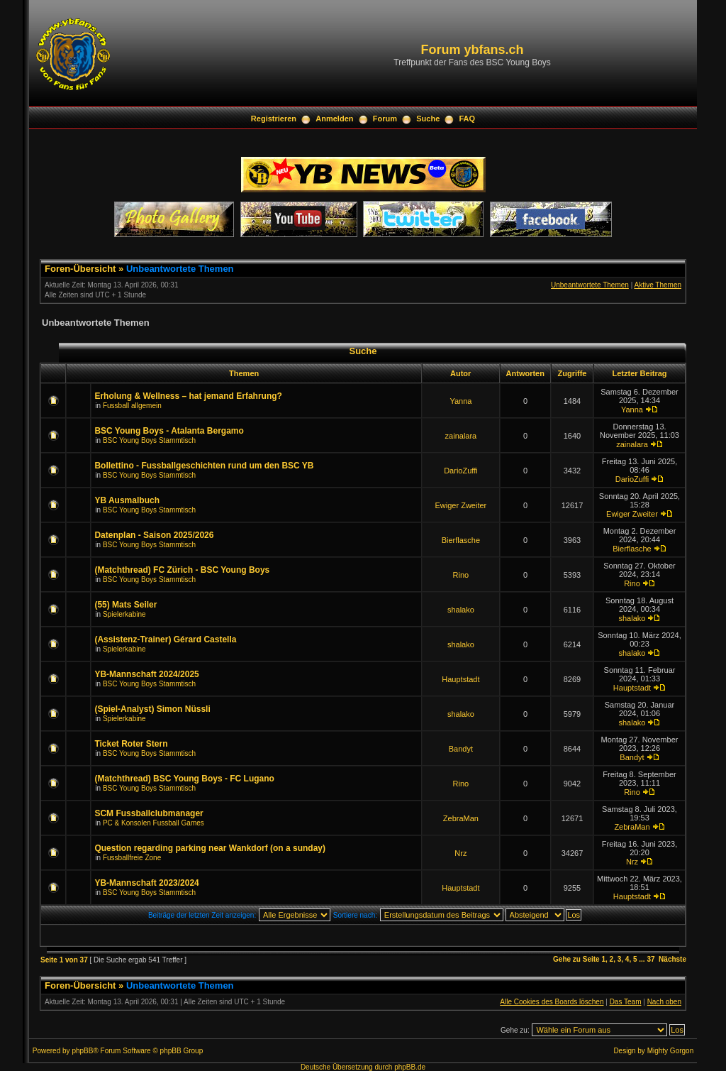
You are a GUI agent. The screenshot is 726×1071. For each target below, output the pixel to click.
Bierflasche (461, 540)
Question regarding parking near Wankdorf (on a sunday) (209, 848)
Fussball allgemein (132, 406)
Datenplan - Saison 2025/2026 (153, 535)
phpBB (82, 1051)
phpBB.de (409, 1067)
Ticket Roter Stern (130, 744)
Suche (428, 118)
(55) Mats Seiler (125, 605)
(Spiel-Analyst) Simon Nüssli (152, 709)
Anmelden (334, 118)
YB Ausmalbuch (127, 500)
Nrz (460, 853)
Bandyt (461, 749)
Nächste (672, 959)
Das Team (626, 1002)
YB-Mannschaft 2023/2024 (146, 883)
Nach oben (664, 1002)
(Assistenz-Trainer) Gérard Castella (165, 639)
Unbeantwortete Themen (180, 268)
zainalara (461, 436)
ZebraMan (461, 818)
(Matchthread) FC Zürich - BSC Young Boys (181, 570)
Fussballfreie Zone (132, 858)
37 (650, 959)
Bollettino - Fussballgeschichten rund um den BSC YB (203, 466)
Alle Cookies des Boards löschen (551, 1002)
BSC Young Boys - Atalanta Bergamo (168, 431)
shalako (460, 609)
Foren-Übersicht (80, 268)
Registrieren (273, 118)
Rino (461, 575)
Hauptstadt (460, 679)
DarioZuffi (460, 470)
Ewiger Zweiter (461, 505)
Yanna (460, 401)
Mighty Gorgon (670, 1051)
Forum (385, 118)
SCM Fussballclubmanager (148, 813)
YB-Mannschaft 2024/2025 (146, 674)
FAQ (467, 118)
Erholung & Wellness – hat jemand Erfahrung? (187, 396)
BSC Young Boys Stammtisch (149, 440)
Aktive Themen (657, 285)
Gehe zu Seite (576, 959)
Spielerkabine (124, 614)
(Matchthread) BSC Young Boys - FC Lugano (184, 779)
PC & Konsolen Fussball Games (153, 823)
